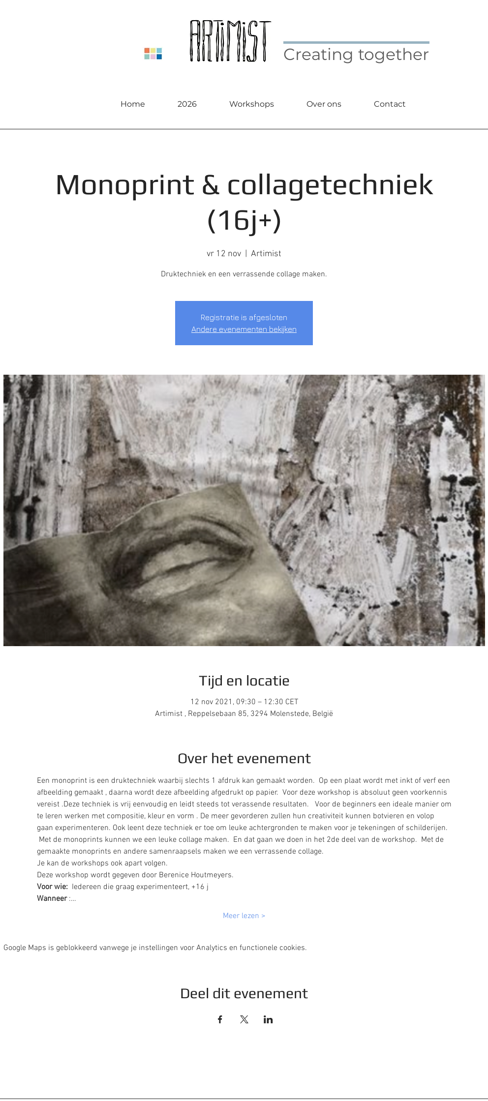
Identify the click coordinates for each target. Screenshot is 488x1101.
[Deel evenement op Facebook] (220, 1019)
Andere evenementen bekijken (244, 329)
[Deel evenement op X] (244, 1019)
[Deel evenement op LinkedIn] (268, 1019)
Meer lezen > (244, 916)
